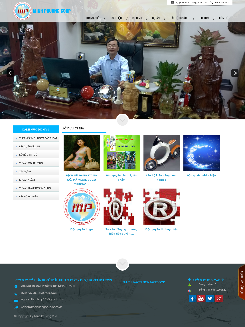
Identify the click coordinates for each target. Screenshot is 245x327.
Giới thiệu (116, 18)
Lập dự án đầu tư (29, 146)
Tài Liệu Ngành (179, 18)
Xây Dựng (25, 171)
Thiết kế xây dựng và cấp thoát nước (38, 141)
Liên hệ (223, 18)
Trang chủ (92, 18)
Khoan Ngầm (27, 179)
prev (10, 73)
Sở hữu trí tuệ (28, 154)
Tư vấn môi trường (31, 163)
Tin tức (204, 18)
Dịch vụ (137, 18)
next (235, 73)
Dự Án (156, 18)
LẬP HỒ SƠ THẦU (28, 196)
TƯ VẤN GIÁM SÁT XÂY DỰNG (35, 188)
